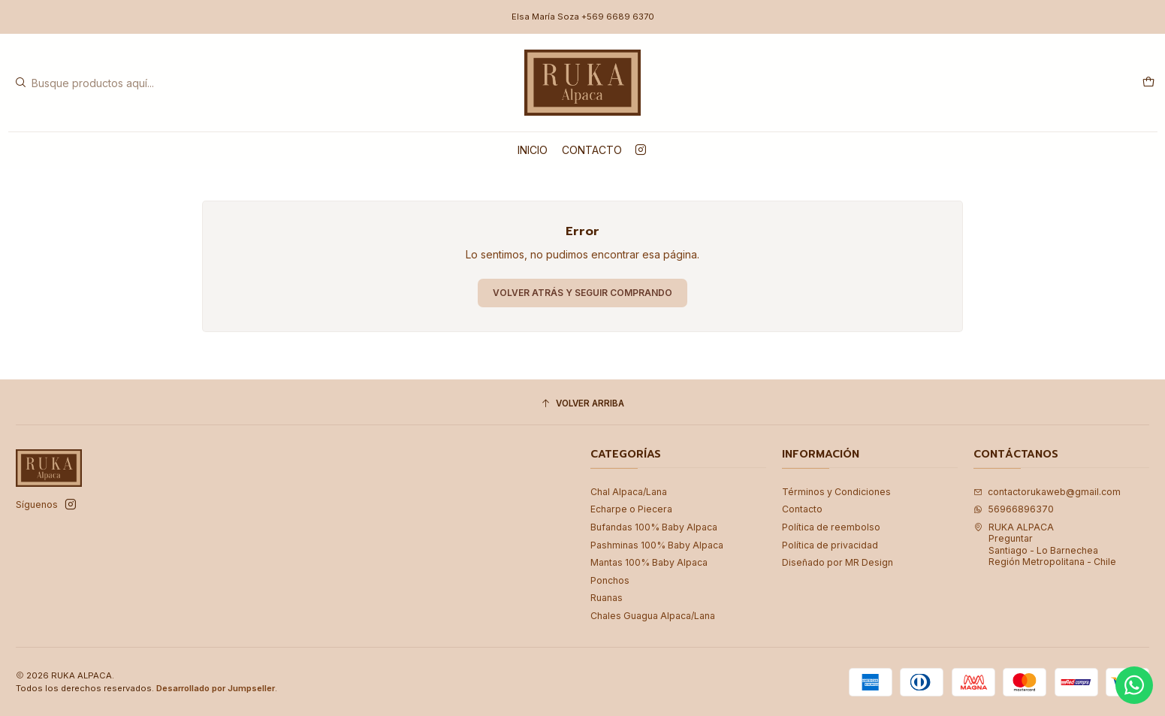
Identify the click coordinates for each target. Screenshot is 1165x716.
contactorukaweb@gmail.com (1047, 491)
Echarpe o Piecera (631, 509)
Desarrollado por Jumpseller (215, 688)
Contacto (592, 150)
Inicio (533, 150)
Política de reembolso (831, 527)
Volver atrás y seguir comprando (582, 292)
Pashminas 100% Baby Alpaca (656, 545)
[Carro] (1148, 82)
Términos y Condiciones (836, 491)
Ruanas (606, 597)
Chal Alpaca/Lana (628, 491)
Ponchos (609, 580)
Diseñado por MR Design (837, 562)
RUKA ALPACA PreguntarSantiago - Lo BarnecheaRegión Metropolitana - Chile (1044, 544)
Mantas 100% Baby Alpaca (649, 562)
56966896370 (1013, 509)
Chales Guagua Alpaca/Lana (652, 615)
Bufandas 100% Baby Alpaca (653, 527)
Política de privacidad (830, 545)
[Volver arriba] (582, 404)
